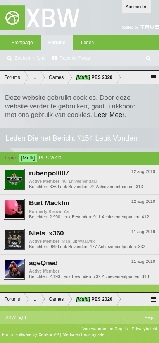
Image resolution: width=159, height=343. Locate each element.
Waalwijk (86, 241)
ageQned (43, 263)
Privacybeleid (144, 328)
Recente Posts (75, 58)
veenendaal (85, 181)
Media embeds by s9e (83, 334)
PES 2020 (40, 158)
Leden (87, 42)
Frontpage (22, 42)
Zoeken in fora (30, 58)
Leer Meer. (110, 114)
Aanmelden (136, 6)
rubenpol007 (49, 173)
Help (148, 317)
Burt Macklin (49, 203)
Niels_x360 (46, 233)
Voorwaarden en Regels (105, 328)
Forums (57, 42)
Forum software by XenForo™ (31, 334)
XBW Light (16, 317)
